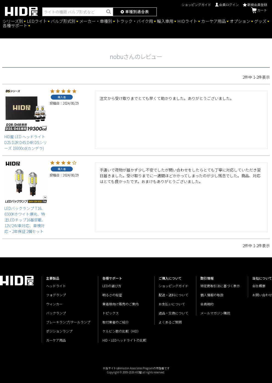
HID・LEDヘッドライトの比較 (124, 340)
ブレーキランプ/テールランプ (68, 322)
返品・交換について (173, 313)
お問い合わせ (262, 294)
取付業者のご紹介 (115, 322)
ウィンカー (54, 304)
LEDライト (37, 21)
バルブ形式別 (63, 21)
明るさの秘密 (112, 294)
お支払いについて (172, 304)
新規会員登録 (255, 4)
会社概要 (258, 285)
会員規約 (207, 304)
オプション (240, 21)
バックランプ (56, 313)
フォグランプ (56, 294)
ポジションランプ (59, 331)
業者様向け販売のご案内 (120, 304)
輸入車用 (165, 21)
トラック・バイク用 (134, 21)
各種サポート (15, 25)
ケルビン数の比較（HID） (121, 331)
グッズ (260, 21)
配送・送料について (173, 294)
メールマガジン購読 (215, 313)
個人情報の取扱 (211, 294)
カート (259, 10)
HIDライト (187, 21)
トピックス (110, 313)
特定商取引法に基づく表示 (220, 285)
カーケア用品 (213, 21)
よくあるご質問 (170, 322)
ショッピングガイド (196, 4)
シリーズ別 (13, 21)
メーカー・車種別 (95, 21)
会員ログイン (227, 4)
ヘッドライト (56, 285)
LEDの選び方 (111, 285)
